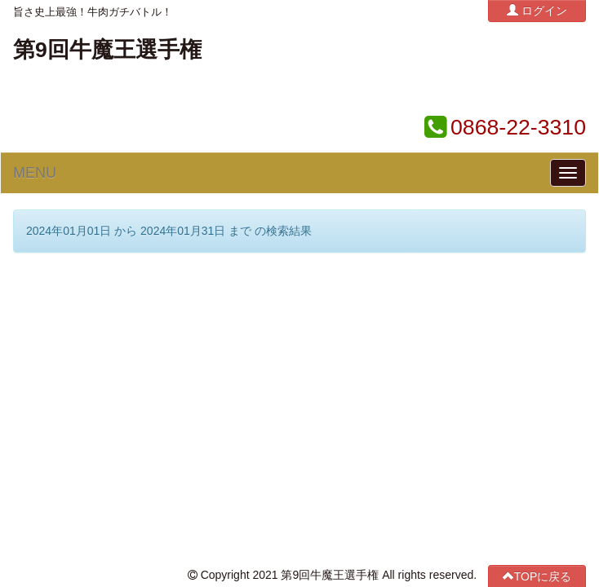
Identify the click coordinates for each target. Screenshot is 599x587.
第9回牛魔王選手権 (107, 50)
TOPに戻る (537, 276)
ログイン (537, 10)
